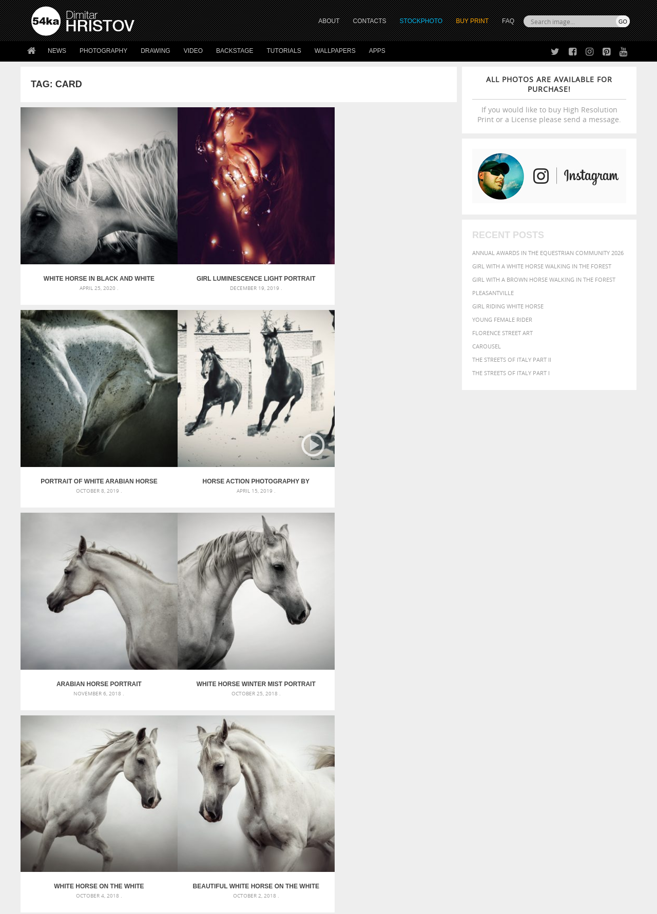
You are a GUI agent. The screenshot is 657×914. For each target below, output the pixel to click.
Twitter (352, 791)
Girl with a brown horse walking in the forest (543, 279)
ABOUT (328, 21)
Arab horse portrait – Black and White (184, 540)
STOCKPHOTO (421, 21)
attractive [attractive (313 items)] (494, 678)
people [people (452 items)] (485, 719)
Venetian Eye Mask (199, 879)
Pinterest (354, 831)
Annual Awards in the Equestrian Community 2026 (548, 253)
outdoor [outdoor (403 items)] (596, 709)
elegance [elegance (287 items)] (453, 699)
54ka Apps (45, 842)
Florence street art (502, 333)
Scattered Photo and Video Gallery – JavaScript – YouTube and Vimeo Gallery (123, 678)
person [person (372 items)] (508, 719)
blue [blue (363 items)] (503, 689)
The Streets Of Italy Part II (511, 359)
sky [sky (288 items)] (582, 719)
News (57, 50)
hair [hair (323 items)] (621, 699)
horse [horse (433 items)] (465, 709)
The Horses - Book (58, 829)
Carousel (486, 346)
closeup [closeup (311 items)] (541, 689)
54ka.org (116, 902)
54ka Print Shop (55, 791)
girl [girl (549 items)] (606, 699)
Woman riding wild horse (402, 540)
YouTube (352, 845)
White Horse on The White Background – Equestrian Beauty (293, 385)
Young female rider (502, 319)
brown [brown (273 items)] (520, 690)
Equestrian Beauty (138, 879)
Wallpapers (335, 50)
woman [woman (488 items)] (506, 729)
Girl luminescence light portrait (184, 231)
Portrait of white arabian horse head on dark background (293, 231)
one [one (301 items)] (573, 709)
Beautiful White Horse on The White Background (402, 385)
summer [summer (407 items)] (453, 729)
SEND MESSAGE (539, 811)
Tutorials (284, 50)
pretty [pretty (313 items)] (567, 719)
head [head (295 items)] (447, 709)
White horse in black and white (75, 231)
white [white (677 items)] (480, 729)
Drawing (155, 50)
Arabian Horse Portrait (75, 385)
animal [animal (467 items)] (453, 678)
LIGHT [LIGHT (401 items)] (485, 709)
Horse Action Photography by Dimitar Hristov (402, 231)
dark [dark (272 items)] (596, 690)
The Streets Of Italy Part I (511, 373)
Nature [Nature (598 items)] (552, 708)
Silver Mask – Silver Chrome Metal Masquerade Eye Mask (115, 715)
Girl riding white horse (508, 306)
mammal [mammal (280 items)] (506, 709)
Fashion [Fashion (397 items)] (558, 699)
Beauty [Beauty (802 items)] (455, 688)
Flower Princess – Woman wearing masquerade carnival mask (123, 727)
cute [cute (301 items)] (581, 690)
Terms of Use (172, 902)
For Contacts (200, 842)
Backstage (234, 50)
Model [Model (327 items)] (527, 709)
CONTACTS (370, 21)
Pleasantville (493, 293)
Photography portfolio (68, 817)
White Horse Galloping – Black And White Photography (293, 540)
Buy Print (472, 21)
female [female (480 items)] (585, 699)
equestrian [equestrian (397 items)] (486, 699)
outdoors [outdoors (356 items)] (456, 719)
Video (193, 50)
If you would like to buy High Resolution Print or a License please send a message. (549, 99)
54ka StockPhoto (57, 804)
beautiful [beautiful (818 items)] (586, 677)
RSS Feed (245, 879)
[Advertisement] (330, 618)
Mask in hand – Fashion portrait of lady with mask (107, 703)
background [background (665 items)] (537, 678)
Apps (377, 50)
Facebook (354, 805)
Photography (103, 50)
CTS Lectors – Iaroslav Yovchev (75, 540)
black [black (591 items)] (483, 689)
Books (189, 817)
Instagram (355, 818)
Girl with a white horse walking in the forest (541, 266)
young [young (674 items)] (535, 729)
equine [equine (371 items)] (517, 699)
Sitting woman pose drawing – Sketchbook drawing (314, 727)
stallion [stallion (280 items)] (599, 719)
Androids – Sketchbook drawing (285, 678)
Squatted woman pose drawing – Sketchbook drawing (318, 715)
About (189, 791)
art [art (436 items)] (472, 678)
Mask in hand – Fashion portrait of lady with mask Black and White (123, 690)
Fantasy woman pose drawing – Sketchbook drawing (316, 690)
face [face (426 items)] (536, 699)
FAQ (508, 21)
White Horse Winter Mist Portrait (184, 385)
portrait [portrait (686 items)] (538, 718)
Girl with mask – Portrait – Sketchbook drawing (309, 703)
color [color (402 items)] (564, 689)
